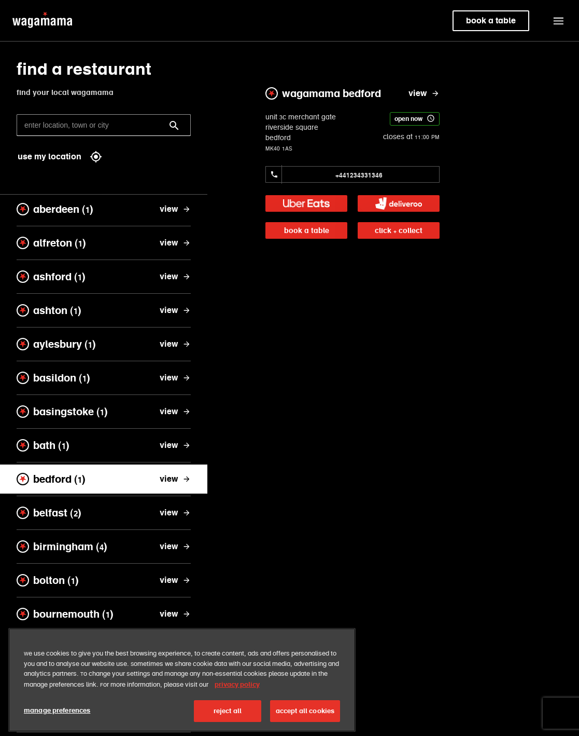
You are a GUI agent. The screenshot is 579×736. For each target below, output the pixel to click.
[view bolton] (175, 580)
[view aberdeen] (175, 209)
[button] (558, 20)
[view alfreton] (175, 243)
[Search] (174, 125)
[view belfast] (175, 513)
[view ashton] (175, 310)
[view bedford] (175, 479)
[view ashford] (175, 276)
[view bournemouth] (175, 614)
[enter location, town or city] (103, 125)
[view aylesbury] (175, 344)
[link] (306, 203)
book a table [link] (491, 20)
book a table (306, 230)
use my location (60, 157)
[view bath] (175, 445)
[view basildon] (175, 378)
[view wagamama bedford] (424, 93)
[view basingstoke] (175, 411)
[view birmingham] (175, 546)
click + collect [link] (398, 230)
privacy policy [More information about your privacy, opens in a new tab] (237, 700)
